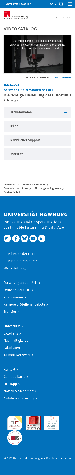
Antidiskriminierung (19, 398)
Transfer (10, 311)
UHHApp (10, 384)
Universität (12, 326)
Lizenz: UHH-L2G (38, 77)
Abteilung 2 (11, 100)
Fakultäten (12, 347)
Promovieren (13, 297)
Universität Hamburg (17, 4)
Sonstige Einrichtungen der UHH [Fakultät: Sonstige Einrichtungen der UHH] (29, 90)
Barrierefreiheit (12, 192)
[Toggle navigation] (70, 4)
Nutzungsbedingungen (48, 188)
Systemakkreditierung (14, 432)
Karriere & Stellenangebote (24, 304)
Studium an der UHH (19, 254)
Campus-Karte (14, 376)
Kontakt (9, 369)
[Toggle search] (61, 4)
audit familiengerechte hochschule (14, 422)
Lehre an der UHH (17, 290)
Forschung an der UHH (21, 282)
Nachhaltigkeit (15, 340)
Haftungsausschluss (34, 184)
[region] (37, 112)
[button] (51, 4)
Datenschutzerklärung (16, 188)
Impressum (10, 184)
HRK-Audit (50, 418)
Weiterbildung (15, 268)
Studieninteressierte (19, 261)
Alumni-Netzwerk (17, 355)
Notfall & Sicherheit (19, 391)
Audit (29, 418)
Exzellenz (11, 333)
